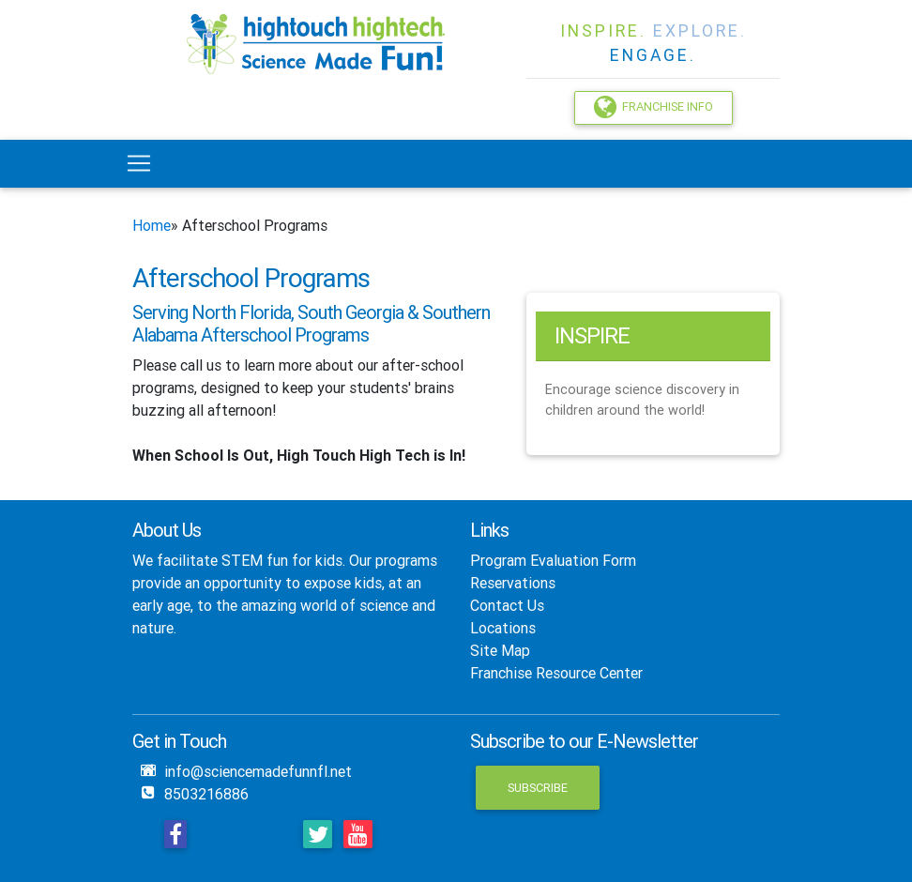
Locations (503, 627)
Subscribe (538, 788)
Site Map (500, 650)
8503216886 (206, 793)
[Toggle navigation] (139, 163)
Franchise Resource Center (556, 672)
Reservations (512, 582)
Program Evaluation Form (553, 560)
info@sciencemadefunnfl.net (258, 771)
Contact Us (507, 605)
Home (151, 225)
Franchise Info (653, 107)
